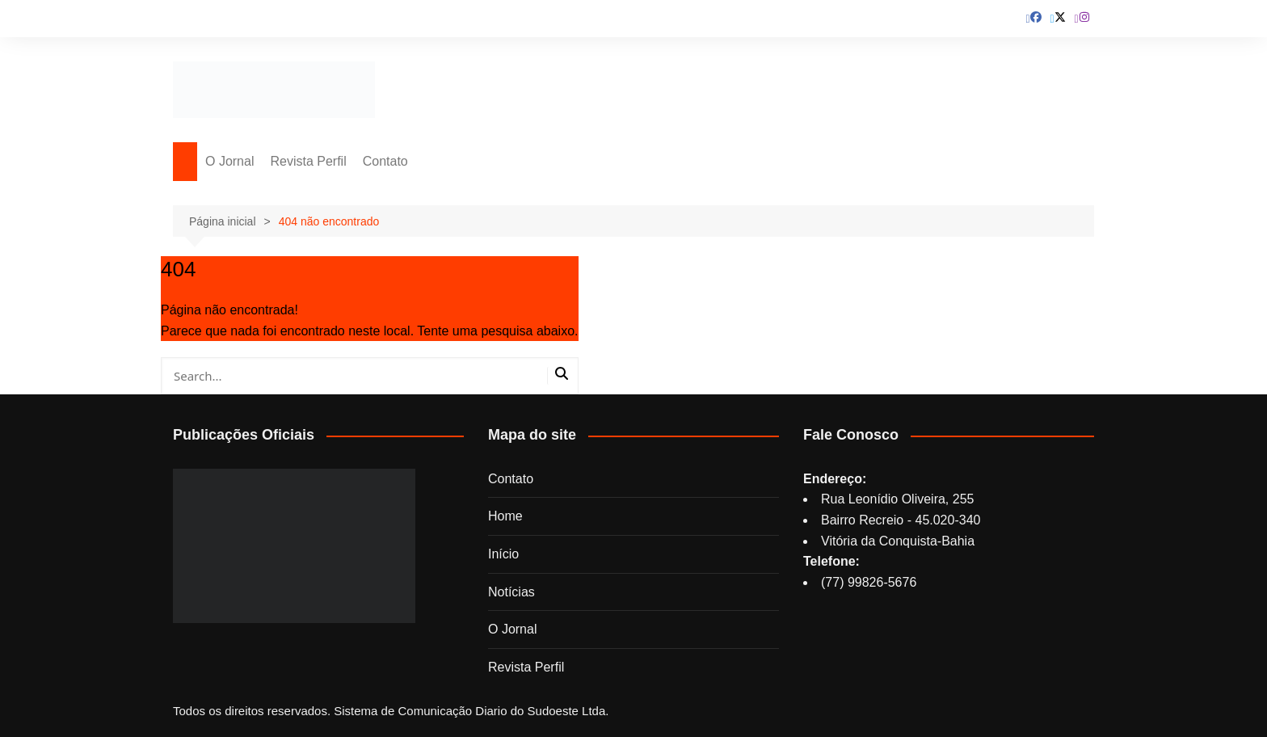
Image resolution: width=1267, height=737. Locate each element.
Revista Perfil (308, 161)
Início (503, 554)
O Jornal (229, 161)
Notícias (511, 592)
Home (505, 516)
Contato (385, 161)
